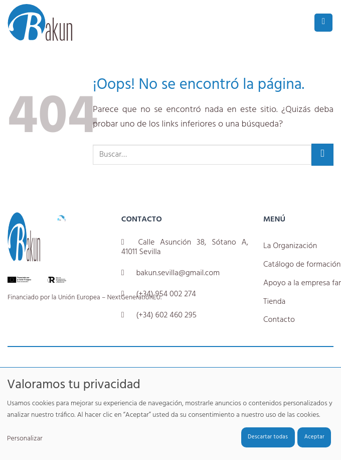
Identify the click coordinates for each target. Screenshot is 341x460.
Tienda (274, 301)
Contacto (279, 319)
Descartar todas (268, 436)
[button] (323, 23)
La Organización (290, 246)
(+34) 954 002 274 (166, 294)
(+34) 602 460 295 (166, 315)
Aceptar (314, 436)
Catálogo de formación (301, 264)
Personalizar (25, 438)
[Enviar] (322, 155)
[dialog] (170, 413)
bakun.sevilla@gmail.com (178, 273)
